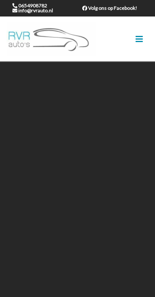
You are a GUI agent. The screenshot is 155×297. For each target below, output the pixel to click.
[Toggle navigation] (139, 39)
